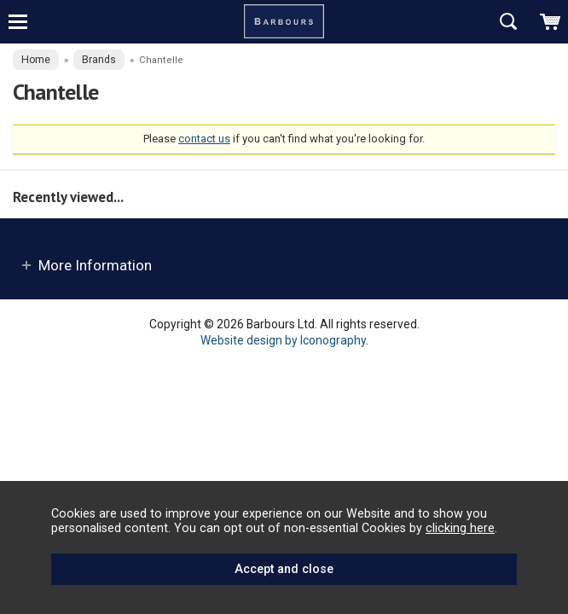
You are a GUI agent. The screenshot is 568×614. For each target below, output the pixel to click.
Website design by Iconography (283, 340)
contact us (204, 138)
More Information (95, 265)
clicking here (460, 528)
